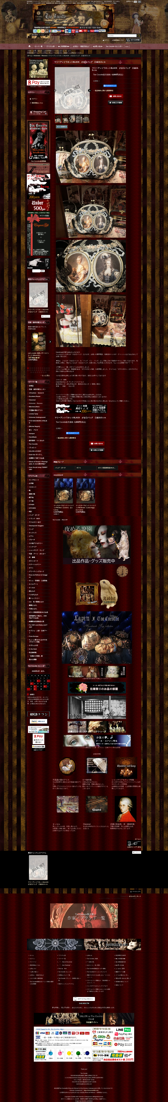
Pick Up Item (62, 968)
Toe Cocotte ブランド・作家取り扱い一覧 (69, 979)
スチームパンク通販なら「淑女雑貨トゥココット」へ (98, 981)
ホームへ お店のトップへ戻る (134, 843)
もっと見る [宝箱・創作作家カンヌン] (46, 375)
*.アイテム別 (62, 955)
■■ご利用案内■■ (120, 958)
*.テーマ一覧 (62, 958)
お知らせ (89, 955)
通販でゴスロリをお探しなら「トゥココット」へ (98, 976)
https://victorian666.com (91, 1090)
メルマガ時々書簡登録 (36, 978)
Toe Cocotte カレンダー (65, 971)
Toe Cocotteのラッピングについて (97, 971)
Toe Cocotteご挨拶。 (93, 958)
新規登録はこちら (118, 40)
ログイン (106, 40)
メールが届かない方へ (122, 975)
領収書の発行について (122, 981)
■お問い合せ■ (120, 965)
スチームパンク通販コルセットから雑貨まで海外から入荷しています (98, 990)
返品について (119, 985)
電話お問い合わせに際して (123, 978)
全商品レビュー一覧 (64, 975)
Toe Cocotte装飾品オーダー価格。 (97, 968)
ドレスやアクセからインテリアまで (97, 986)
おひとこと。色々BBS (93, 965)
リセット (46, 316)
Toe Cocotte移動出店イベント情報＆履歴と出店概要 (41, 982)
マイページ (33, 962)
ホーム (32, 955)
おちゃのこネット (135, 896)
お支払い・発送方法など (37, 975)
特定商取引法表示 (121, 955)
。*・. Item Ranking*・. (65, 965)
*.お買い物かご (34, 971)
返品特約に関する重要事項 (104, 90)
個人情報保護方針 (121, 962)
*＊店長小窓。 (91, 962)
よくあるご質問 (120, 968)
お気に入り (33, 968)
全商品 (31, 386)
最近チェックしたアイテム (66, 984)
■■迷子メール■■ (120, 971)
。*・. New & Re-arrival (65, 962)
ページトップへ (136, 891)
